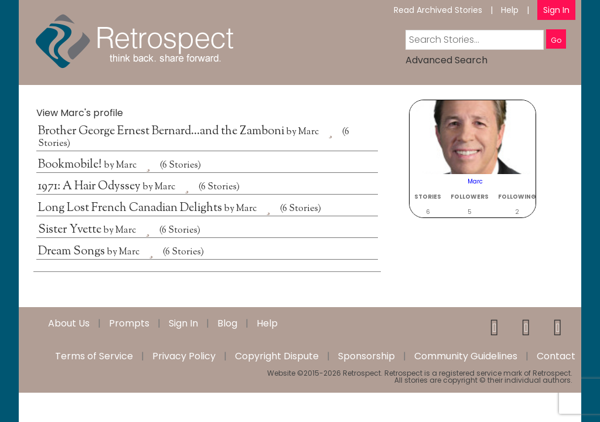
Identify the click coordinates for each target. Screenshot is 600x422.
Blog (227, 323)
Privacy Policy (184, 356)
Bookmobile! (71, 164)
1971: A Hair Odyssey (90, 186)
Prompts (129, 323)
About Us (69, 323)
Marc (308, 132)
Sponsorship (366, 356)
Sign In (556, 10)
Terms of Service (94, 356)
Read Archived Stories (438, 10)
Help (510, 10)
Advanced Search (446, 60)
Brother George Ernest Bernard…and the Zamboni (162, 131)
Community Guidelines (465, 356)
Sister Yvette (71, 230)
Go (556, 40)
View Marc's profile (79, 113)
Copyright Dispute (277, 356)
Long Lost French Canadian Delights (131, 208)
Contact (556, 356)
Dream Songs (72, 251)
